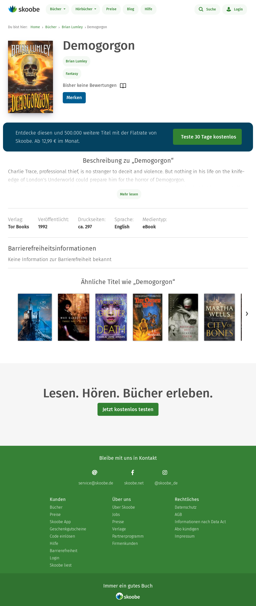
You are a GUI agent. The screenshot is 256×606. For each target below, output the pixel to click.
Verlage (119, 529)
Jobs (116, 514)
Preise (111, 9)
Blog (130, 9)
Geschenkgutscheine (68, 529)
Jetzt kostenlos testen (128, 409)
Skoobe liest (61, 565)
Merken (74, 97)
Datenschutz (185, 507)
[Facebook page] (133, 477)
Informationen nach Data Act (200, 521)
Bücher (56, 9)
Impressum (185, 536)
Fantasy (72, 74)
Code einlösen (62, 536)
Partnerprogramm (128, 536)
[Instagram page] (166, 477)
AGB (178, 514)
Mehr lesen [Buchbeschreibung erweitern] (129, 194)
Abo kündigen (187, 529)
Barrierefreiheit (63, 550)
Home (35, 27)
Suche (207, 8)
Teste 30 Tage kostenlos (208, 137)
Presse (118, 521)
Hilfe (148, 9)
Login (234, 8)
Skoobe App (60, 521)
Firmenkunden (125, 543)
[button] (247, 313)
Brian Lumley (72, 27)
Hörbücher (85, 9)
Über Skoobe (123, 507)
